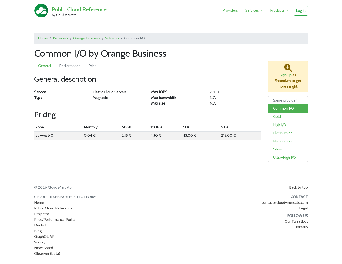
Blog (38, 231)
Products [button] (277, 10)
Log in (301, 10)
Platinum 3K (282, 133)
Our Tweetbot (296, 221)
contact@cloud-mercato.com (285, 202)
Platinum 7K (282, 141)
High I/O (279, 125)
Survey (39, 242)
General (44, 66)
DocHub (40, 225)
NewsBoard (43, 248)
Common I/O (283, 108)
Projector (41, 214)
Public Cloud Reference (79, 9)
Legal (303, 208)
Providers (230, 10)
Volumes (112, 38)
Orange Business (86, 38)
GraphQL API (44, 236)
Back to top (298, 187)
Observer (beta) (47, 253)
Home (43, 38)
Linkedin (301, 227)
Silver (277, 149)
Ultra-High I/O (284, 157)
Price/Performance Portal (54, 219)
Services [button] (252, 10)
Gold (277, 116)
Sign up (286, 75)
